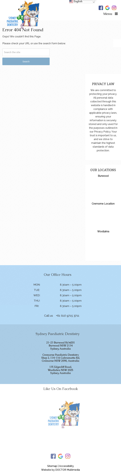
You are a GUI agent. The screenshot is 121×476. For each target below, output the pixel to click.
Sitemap (52, 466)
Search (26, 61)
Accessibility (66, 466)
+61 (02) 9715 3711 (67, 315)
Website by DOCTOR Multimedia (60, 469)
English (75, 1)
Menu (107, 14)
